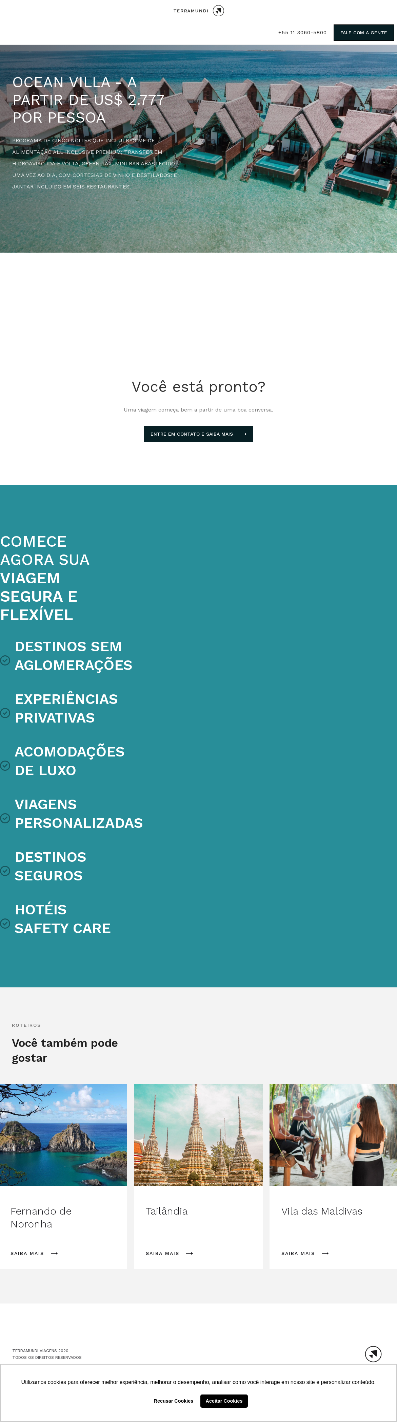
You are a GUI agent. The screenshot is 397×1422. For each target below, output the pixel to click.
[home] (198, 10)
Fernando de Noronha (41, 1217)
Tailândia (166, 1211)
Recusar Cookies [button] (174, 1401)
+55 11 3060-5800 (302, 33)
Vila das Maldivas (321, 1211)
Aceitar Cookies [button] (224, 1401)
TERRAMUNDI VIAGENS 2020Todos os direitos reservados (47, 1354)
